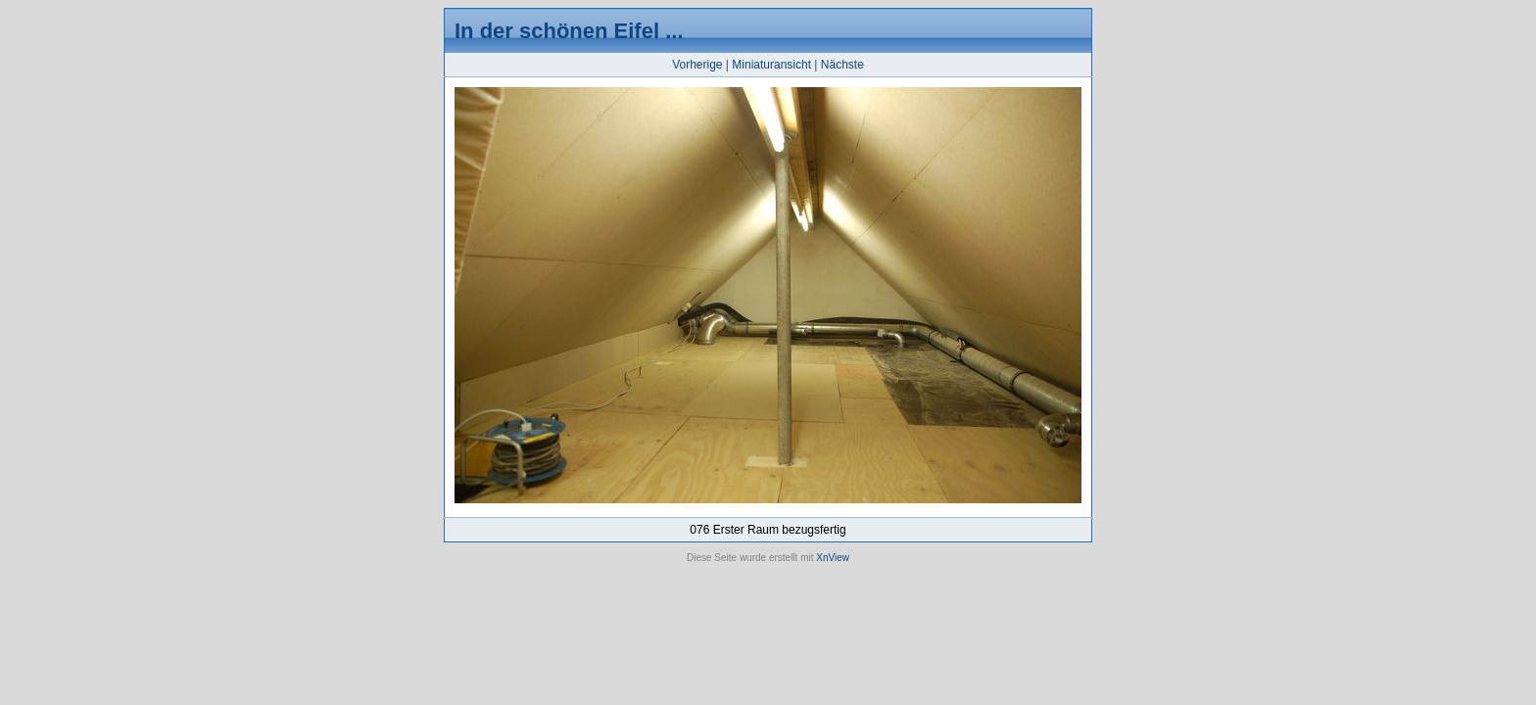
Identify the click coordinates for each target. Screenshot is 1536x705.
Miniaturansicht (771, 64)
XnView (832, 557)
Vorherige (697, 64)
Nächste (842, 64)
